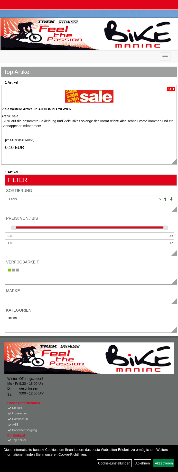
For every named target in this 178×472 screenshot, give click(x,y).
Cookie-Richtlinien (72, 454)
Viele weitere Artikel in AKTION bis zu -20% (36, 109)
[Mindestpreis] (85, 236)
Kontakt (17, 408)
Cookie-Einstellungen (114, 463)
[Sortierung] (83, 199)
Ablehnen (142, 463)
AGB (15, 424)
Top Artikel (19, 440)
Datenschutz (20, 419)
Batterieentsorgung (24, 430)
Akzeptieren (164, 463)
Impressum (19, 413)
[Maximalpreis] (85, 243)
